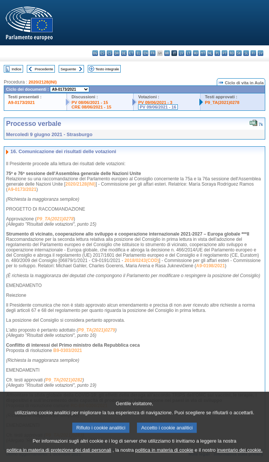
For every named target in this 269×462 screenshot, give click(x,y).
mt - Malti (203, 53)
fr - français (152, 53)
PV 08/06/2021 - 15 (90, 102)
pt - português (224, 53)
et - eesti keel (131, 53)
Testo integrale (107, 69)
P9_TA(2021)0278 (222, 102)
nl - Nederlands (210, 53)
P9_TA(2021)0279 (96, 330)
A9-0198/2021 (210, 265)
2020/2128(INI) (42, 82)
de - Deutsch (124, 53)
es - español (102, 53)
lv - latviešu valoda (181, 53)
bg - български (95, 53)
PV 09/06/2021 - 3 (155, 102)
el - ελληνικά (138, 53)
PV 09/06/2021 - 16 (158, 107)
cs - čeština (109, 53)
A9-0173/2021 (21, 102)
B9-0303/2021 (67, 350)
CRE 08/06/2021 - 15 (91, 107)
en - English (145, 53)
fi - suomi (253, 53)
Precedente (44, 69)
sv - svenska (260, 53)
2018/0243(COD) (141, 260)
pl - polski (217, 53)
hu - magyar (196, 53)
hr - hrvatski (167, 53)
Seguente (68, 69)
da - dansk (117, 53)
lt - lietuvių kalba (188, 53)
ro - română (232, 53)
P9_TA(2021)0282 (63, 380)
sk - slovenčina (239, 53)
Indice (17, 69)
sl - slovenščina (246, 53)
